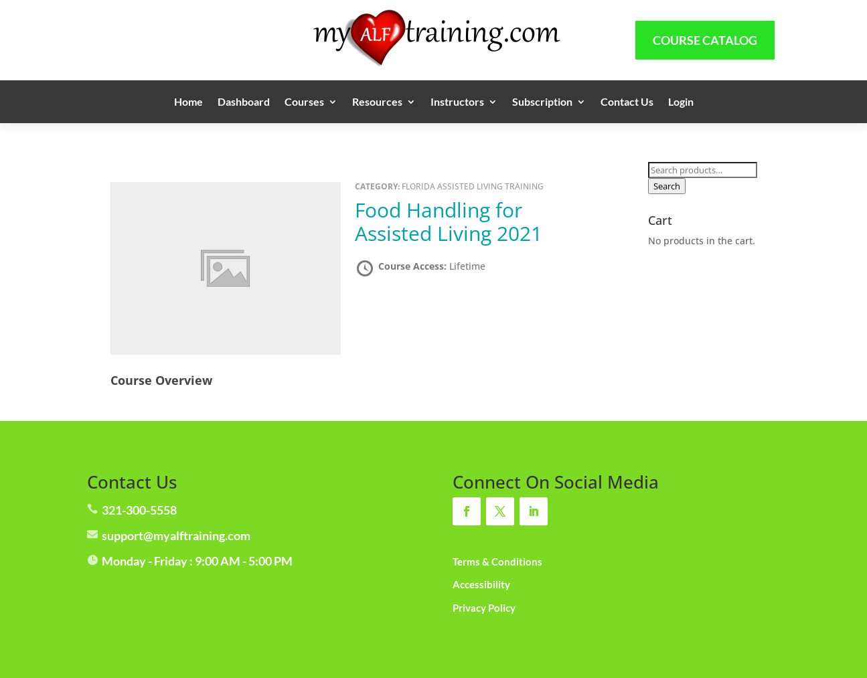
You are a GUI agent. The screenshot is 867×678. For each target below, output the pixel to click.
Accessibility (481, 584)
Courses (304, 102)
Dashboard (244, 102)
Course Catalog (705, 40)
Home (188, 102)
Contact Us (627, 102)
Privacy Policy (484, 608)
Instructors (457, 102)
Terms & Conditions (497, 562)
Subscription (542, 102)
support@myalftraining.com (176, 535)
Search (666, 186)
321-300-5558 (139, 510)
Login (681, 102)
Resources (377, 102)
